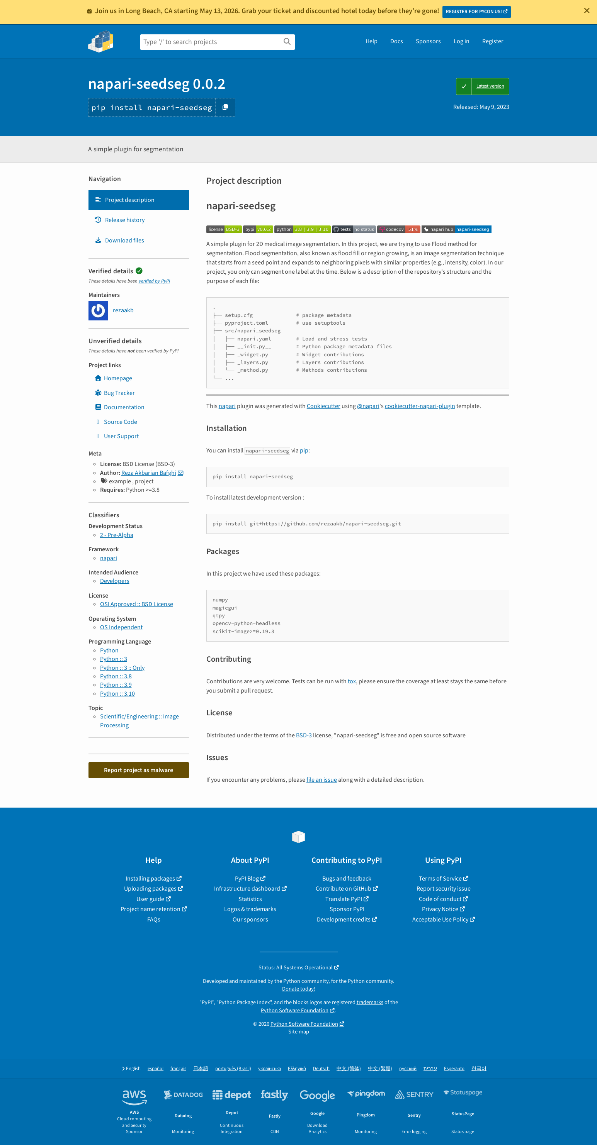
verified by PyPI (154, 281)
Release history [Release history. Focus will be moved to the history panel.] (119, 220)
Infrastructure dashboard (247, 888)
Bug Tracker (114, 393)
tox (352, 681)
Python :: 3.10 (117, 693)
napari (108, 558)
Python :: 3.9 (116, 685)
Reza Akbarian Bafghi (148, 473)
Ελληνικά (297, 1068)
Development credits (344, 919)
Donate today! (298, 989)
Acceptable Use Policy (440, 919)
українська (269, 1068)
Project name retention (150, 909)
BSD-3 (304, 735)
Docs (396, 41)
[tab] (138, 200)
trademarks (370, 1002)
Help (372, 41)
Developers (114, 581)
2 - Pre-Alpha (116, 535)
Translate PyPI (343, 899)
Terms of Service (440, 878)
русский (408, 1068)
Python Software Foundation (294, 1010)
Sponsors (428, 41)
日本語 (200, 1068)
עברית (430, 1068)
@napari (368, 406)
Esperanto (454, 1068)
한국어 (478, 1068)
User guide (150, 899)
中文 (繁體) (380, 1068)
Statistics (250, 899)
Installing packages (150, 878)
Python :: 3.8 (116, 676)
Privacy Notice (440, 909)
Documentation (119, 407)
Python (109, 650)
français (178, 1068)
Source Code (115, 422)
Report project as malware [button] (138, 770)
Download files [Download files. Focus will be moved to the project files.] (119, 240)
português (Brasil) (233, 1068)
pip (304, 450)
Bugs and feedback (346, 878)
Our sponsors (250, 919)
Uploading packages (150, 888)
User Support (116, 436)
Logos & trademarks (250, 909)
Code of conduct (440, 899)
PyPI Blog (247, 878)
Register (492, 41)
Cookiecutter (323, 406)
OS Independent (121, 627)
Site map (298, 1032)
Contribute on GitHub (343, 888)
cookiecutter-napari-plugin (420, 406)
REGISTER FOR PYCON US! (474, 11)
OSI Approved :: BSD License (136, 604)
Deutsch (321, 1068)
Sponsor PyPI (347, 909)
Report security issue (444, 888)
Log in (461, 41)
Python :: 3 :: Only (122, 668)
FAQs (153, 919)
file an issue (321, 780)
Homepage (113, 378)
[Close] (587, 10)
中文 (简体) (349, 1068)
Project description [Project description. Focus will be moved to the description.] (124, 200)
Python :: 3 (113, 659)
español (155, 1068)
